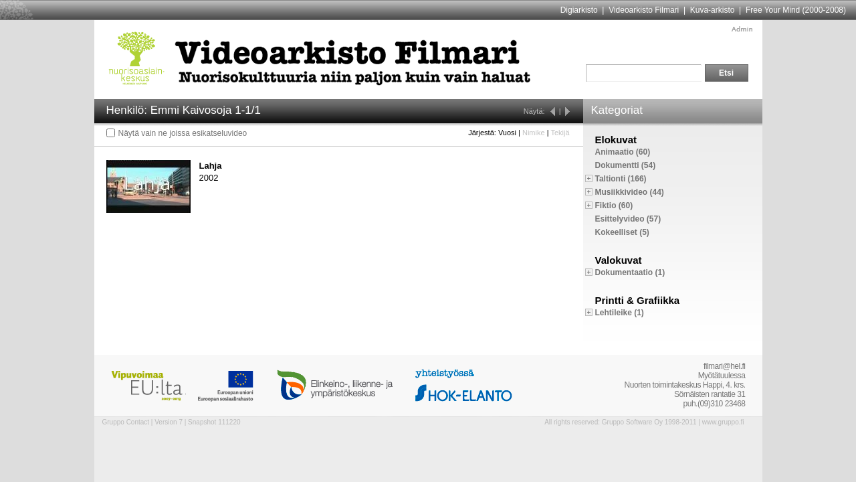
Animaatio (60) (623, 152)
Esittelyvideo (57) (628, 219)
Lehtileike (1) (619, 312)
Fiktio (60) (614, 205)
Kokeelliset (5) (622, 232)
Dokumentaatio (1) (630, 272)
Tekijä (559, 133)
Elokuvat (616, 139)
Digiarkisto (579, 10)
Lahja (210, 166)
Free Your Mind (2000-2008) (796, 10)
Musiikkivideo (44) (629, 192)
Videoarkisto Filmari (644, 10)
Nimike (533, 133)
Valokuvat (618, 260)
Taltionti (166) (621, 178)
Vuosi (507, 133)
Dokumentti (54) (625, 165)
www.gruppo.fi (723, 422)
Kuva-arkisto (712, 10)
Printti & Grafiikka (637, 300)
